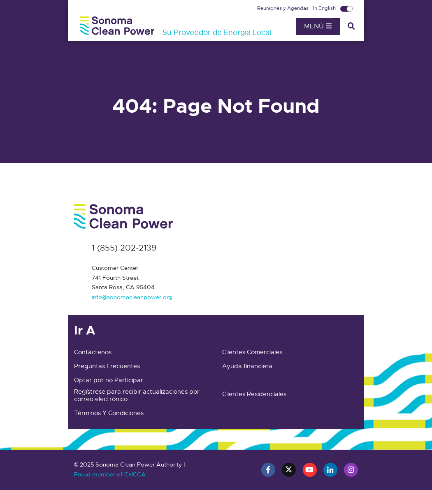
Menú (318, 26)
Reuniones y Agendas (283, 8)
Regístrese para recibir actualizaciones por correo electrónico (137, 395)
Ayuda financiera (247, 366)
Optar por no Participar (108, 380)
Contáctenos (92, 352)
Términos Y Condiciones (109, 413)
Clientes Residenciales (254, 394)
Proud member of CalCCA (110, 474)
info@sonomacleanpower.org (132, 297)
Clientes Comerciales (252, 352)
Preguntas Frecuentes (107, 366)
